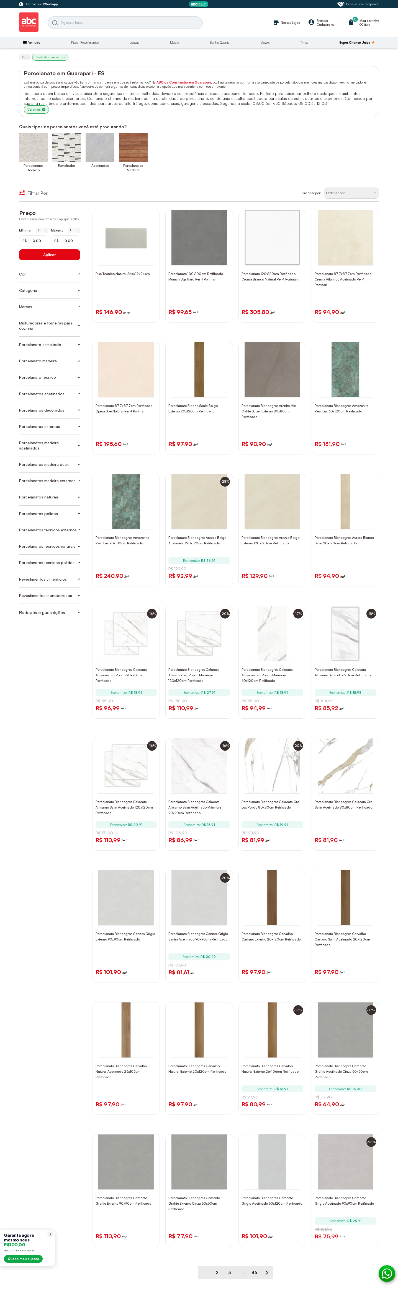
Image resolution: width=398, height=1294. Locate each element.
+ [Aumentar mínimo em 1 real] (39, 230)
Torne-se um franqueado (358, 4)
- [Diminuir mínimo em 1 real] (45, 230)
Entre (320, 21)
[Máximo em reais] (65, 240)
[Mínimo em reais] (33, 240)
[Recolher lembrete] (50, 1234)
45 (254, 1272)
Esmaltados (66, 165)
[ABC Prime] (199, 4)
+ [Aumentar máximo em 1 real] (70, 230)
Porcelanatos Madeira (133, 167)
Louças (134, 43)
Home (25, 57)
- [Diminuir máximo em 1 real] (77, 230)
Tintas (304, 43)
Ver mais (36, 109)
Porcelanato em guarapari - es (50, 57)
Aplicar (49, 254)
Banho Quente (219, 43)
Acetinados (100, 165)
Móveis (264, 43)
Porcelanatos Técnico (33, 167)
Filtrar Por (33, 193)
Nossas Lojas (286, 22)
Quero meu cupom (23, 1259)
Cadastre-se (325, 25)
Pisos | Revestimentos (85, 43)
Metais (174, 43)
